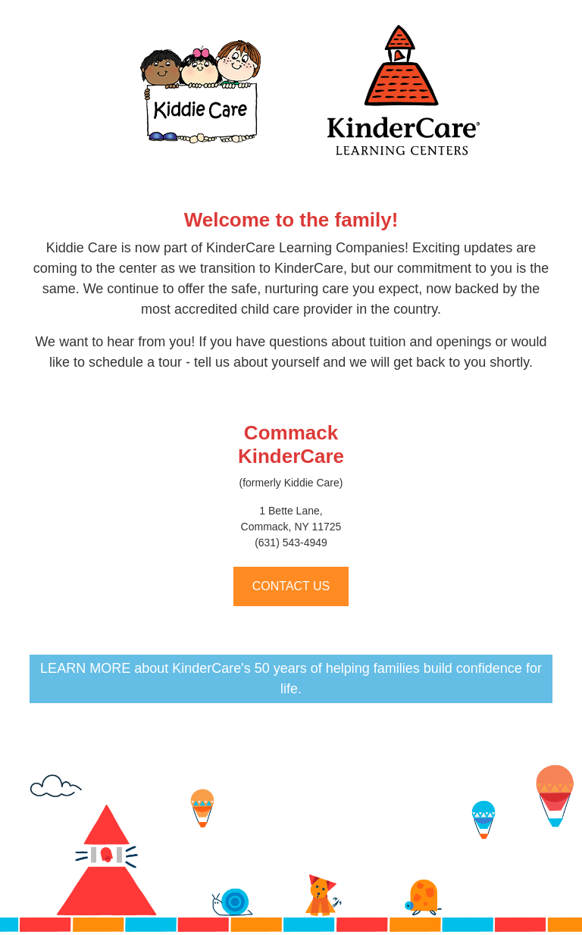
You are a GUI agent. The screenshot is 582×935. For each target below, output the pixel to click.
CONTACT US (291, 586)
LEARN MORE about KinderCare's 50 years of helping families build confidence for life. (291, 678)
